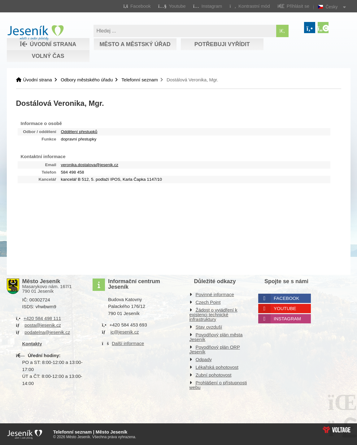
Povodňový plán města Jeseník (216, 337)
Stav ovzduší (209, 327)
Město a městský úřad (134, 44)
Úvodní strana (35, 33)
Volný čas (48, 56)
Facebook (286, 298)
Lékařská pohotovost (217, 367)
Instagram (287, 318)
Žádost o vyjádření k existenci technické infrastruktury (213, 314)
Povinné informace (215, 294)
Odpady (204, 359)
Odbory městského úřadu (87, 79)
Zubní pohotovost (214, 375)
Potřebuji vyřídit (222, 44)
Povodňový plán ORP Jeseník (214, 349)
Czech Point (208, 302)
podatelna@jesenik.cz (47, 332)
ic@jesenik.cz (125, 332)
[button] (249, 6)
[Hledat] (282, 31)
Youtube (285, 308)
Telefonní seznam (139, 79)
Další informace (128, 343)
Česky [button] (332, 6)
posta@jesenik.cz (42, 325)
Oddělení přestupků (79, 131)
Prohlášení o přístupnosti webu (218, 385)
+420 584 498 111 (42, 318)
